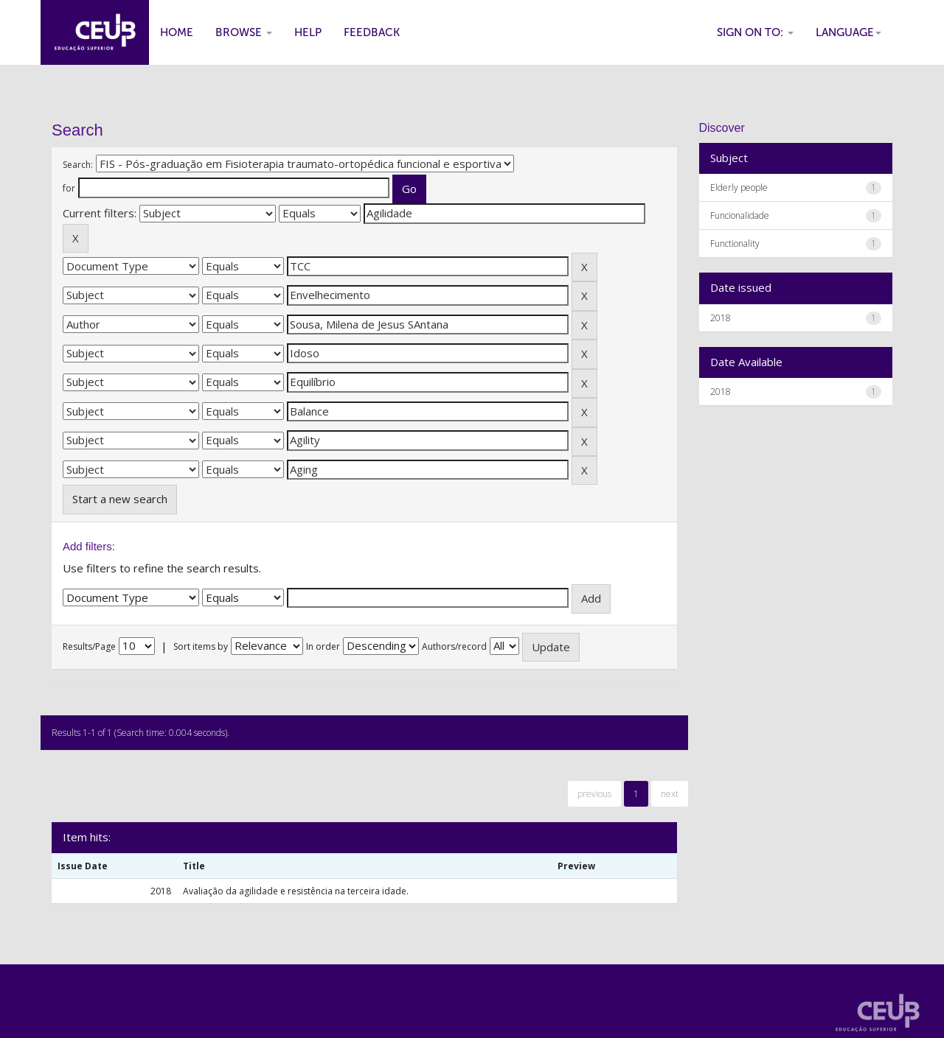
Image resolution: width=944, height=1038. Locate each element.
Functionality (735, 243)
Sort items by (200, 646)
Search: (78, 164)
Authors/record (454, 646)
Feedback (372, 32)
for (69, 188)
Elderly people (739, 187)
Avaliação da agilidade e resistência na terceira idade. (296, 891)
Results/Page (89, 646)
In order (323, 646)
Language (848, 32)
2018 (720, 318)
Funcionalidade (739, 215)
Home (176, 32)
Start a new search (119, 498)
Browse (243, 32)
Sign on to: (755, 32)
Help (308, 32)
